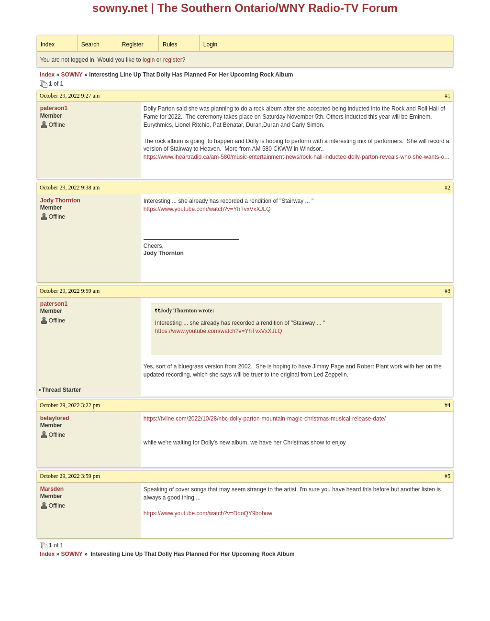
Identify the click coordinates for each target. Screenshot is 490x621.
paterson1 (53, 108)
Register (133, 44)
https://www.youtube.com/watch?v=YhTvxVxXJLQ (207, 209)
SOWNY (71, 74)
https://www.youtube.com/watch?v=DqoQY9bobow (208, 513)
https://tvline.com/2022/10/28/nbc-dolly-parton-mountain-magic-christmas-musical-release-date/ (265, 418)
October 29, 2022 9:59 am (70, 291)
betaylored (54, 418)
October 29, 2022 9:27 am (70, 95)
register (172, 59)
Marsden (52, 489)
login (149, 59)
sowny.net (120, 7)
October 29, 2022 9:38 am (70, 187)
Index (48, 44)
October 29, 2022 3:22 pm (70, 405)
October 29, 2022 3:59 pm (70, 476)
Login (210, 44)
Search (90, 44)
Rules (170, 44)
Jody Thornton (60, 200)
